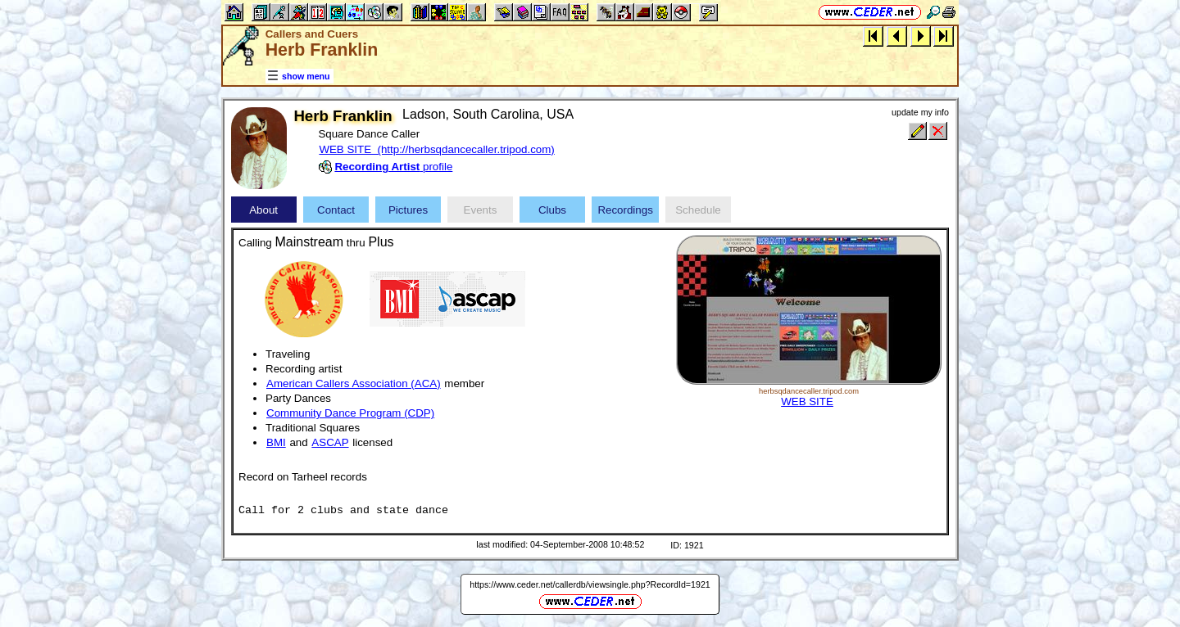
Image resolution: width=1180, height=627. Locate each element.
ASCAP (329, 442)
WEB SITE (807, 401)
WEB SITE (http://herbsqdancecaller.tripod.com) (436, 149)
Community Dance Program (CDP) (350, 413)
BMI (276, 442)
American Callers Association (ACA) (353, 383)
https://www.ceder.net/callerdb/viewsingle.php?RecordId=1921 (590, 584)
